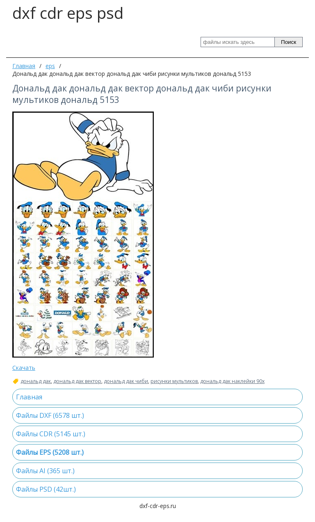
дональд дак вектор (77, 381)
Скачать (23, 368)
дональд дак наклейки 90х (232, 381)
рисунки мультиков (174, 381)
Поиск (288, 42)
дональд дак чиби (126, 381)
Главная (23, 66)
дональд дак (36, 381)
